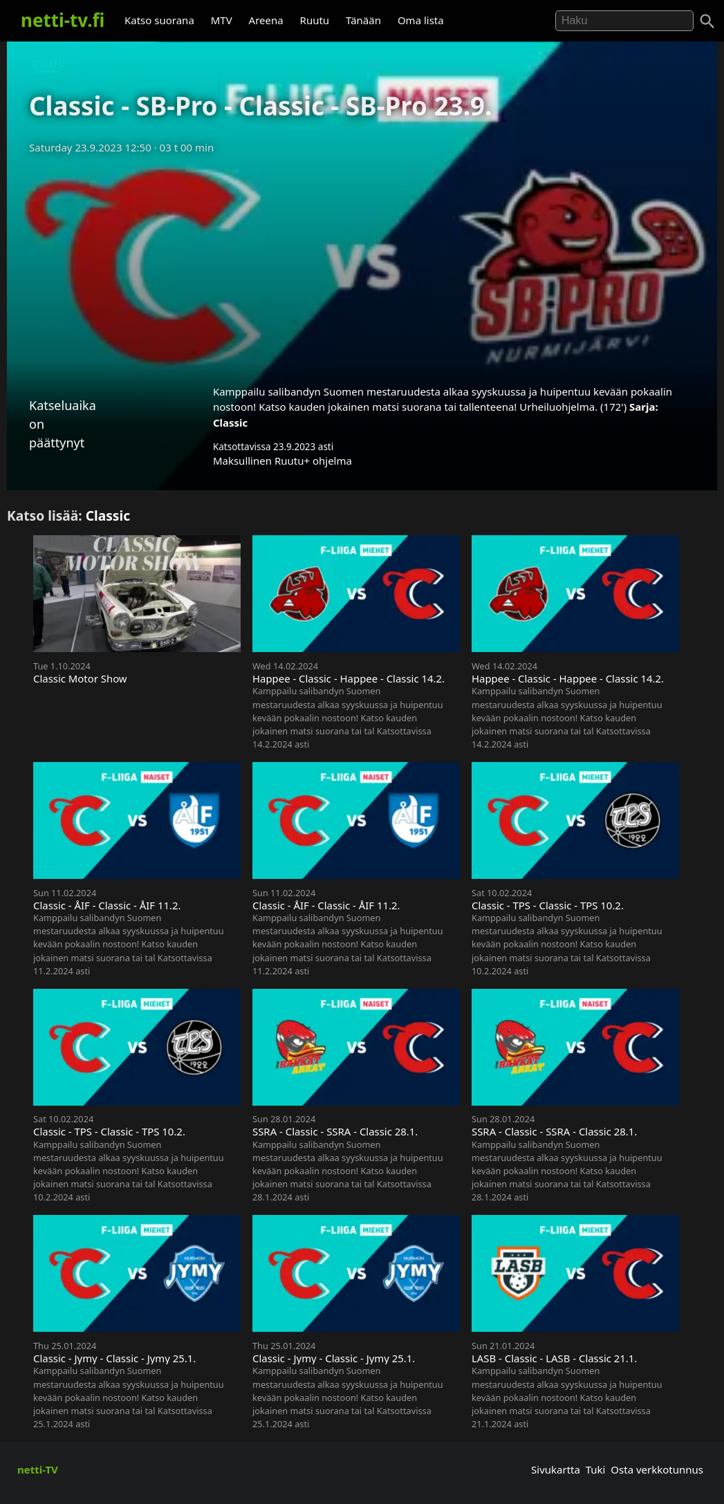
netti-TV (37, 1469)
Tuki (596, 1469)
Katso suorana (159, 20)
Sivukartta (555, 1469)
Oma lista (421, 20)
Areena (266, 20)
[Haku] (707, 21)
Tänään (363, 20)
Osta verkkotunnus (657, 1469)
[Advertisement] (362, 265)
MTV (221, 20)
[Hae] (624, 20)
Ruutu (315, 20)
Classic (230, 422)
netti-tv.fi (62, 20)
